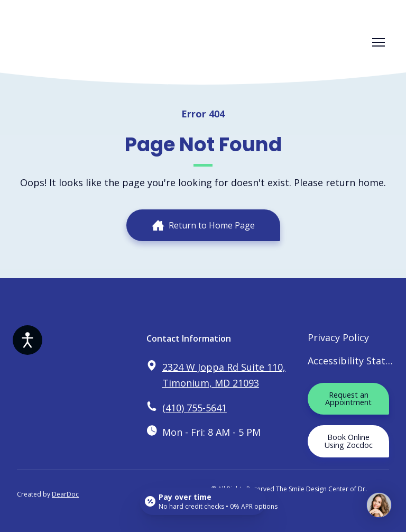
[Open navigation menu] (378, 42)
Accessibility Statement (351, 360)
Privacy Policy (338, 337)
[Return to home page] (61, 42)
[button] (203, 225)
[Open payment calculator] (203, 501)
